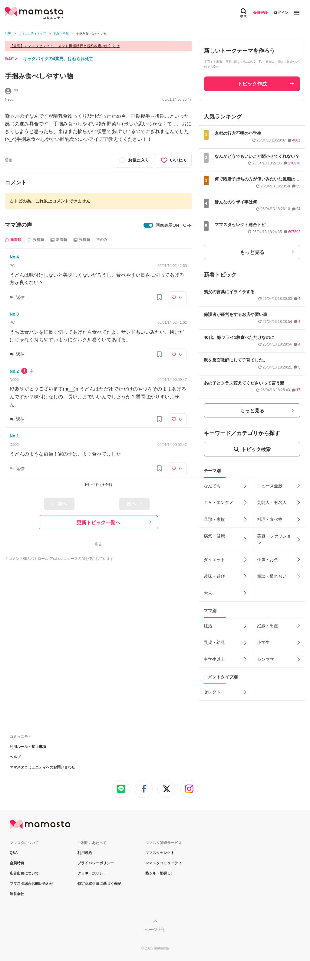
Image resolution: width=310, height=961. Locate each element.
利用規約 (85, 853)
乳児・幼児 (214, 642)
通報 (8, 160)
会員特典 (17, 863)
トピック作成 (252, 83)
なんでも (212, 485)
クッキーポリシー (92, 873)
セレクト (212, 692)
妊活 (208, 625)
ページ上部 (155, 929)
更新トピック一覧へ (98, 522)
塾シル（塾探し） (159, 873)
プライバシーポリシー (96, 863)
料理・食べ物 (269, 519)
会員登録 (260, 13)
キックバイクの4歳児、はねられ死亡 (58, 58)
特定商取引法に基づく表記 (99, 883)
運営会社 (17, 894)
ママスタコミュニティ (163, 863)
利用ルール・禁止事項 (28, 746)
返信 (20, 297)
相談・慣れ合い (272, 576)
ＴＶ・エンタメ (218, 502)
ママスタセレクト (159, 853)
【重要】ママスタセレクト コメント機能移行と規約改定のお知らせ (65, 46)
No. (14, 257)
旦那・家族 (214, 519)
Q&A (14, 853)
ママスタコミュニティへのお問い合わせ (42, 767)
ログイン (281, 13)
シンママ (265, 659)
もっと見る (252, 252)
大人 (208, 593)
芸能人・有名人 (272, 502)
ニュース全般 (269, 485)
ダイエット (214, 559)
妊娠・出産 (267, 625)
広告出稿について (24, 873)
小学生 (263, 642)
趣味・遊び (214, 576)
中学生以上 (214, 659)
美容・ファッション (274, 539)
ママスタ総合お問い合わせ (31, 883)
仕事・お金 (267, 559)
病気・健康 (214, 536)
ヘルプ (15, 757)
